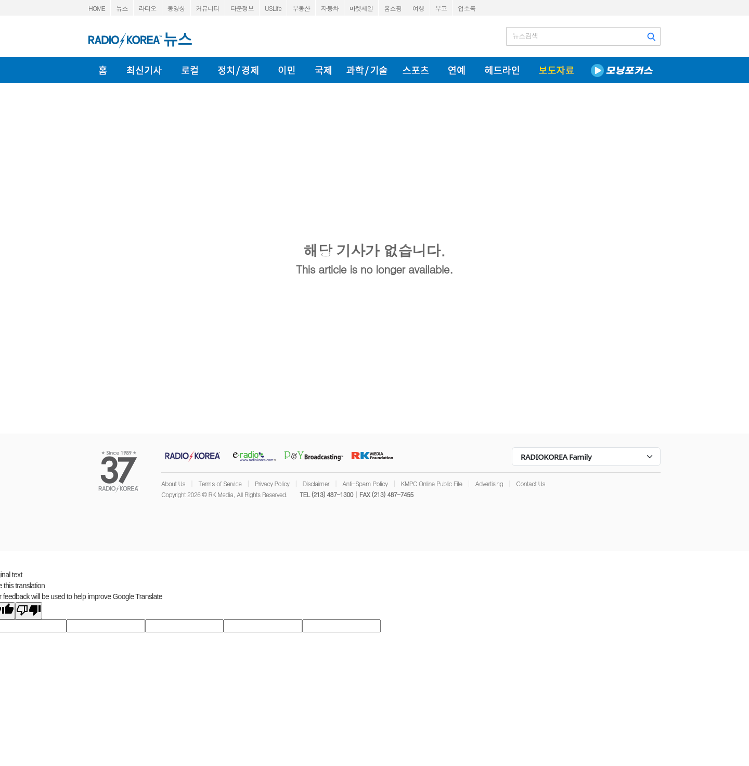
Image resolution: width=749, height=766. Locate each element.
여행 (418, 8)
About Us (173, 483)
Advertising (489, 483)
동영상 (176, 8)
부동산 (301, 8)
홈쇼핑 (393, 8)
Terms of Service (219, 483)
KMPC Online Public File (431, 483)
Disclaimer (316, 483)
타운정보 (242, 8)
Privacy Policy (272, 483)
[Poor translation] (28, 610)
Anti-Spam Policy (365, 483)
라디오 (148, 8)
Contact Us (530, 483)
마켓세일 (361, 8)
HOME (96, 8)
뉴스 (122, 8)
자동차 (330, 8)
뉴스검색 (525, 36)
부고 (441, 8)
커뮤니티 (207, 8)
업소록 (466, 8)
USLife (273, 8)
